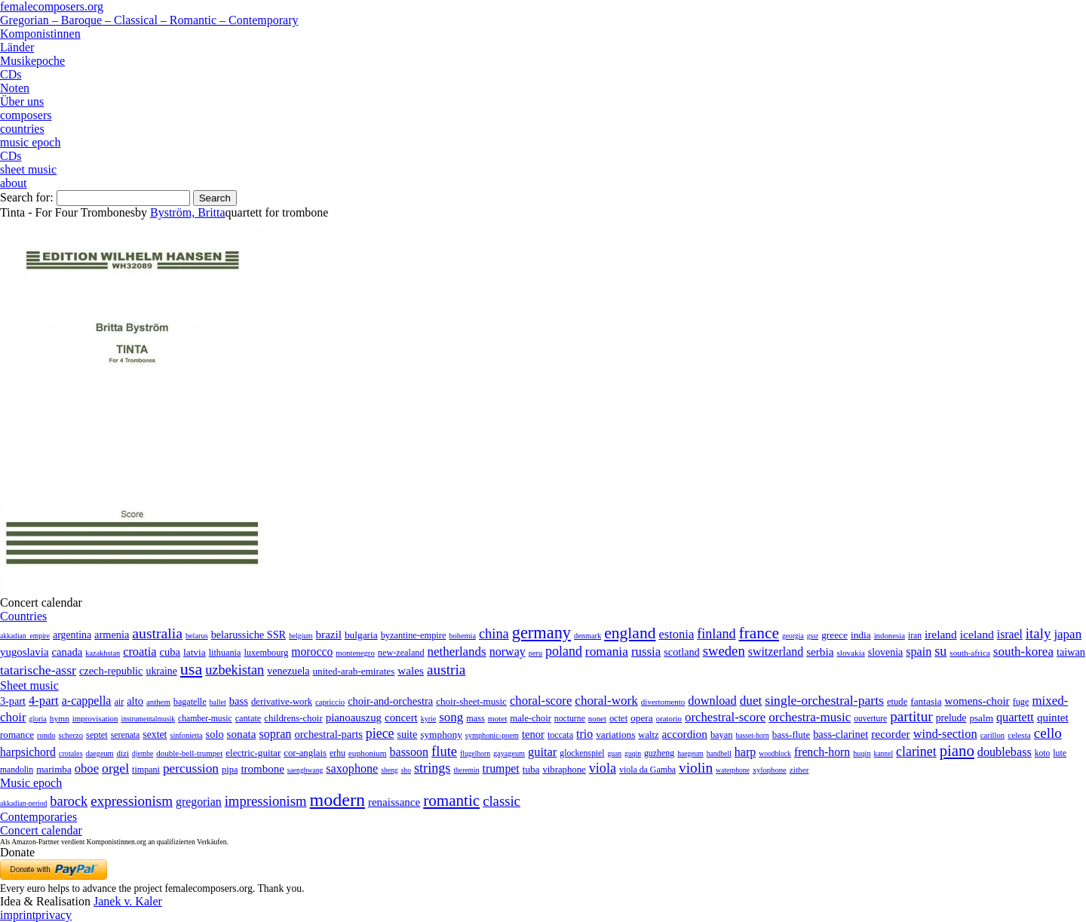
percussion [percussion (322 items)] (191, 768)
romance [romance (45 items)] (17, 734)
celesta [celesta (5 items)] (1019, 734)
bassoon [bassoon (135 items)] (409, 751)
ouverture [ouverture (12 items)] (870, 718)
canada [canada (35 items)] (67, 652)
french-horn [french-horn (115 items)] (822, 751)
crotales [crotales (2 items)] (71, 753)
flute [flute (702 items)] (444, 751)
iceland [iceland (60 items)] (977, 634)
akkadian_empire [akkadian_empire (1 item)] (25, 636)
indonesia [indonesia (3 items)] (889, 635)
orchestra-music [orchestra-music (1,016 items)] (809, 717)
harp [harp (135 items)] (745, 751)
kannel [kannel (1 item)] (884, 753)
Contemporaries (38, 816)
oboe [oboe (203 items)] (87, 768)
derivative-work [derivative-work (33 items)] (281, 701)
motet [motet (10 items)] (498, 718)
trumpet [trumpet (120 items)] (501, 768)
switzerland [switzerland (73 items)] (775, 651)
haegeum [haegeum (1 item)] (690, 753)
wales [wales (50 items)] (410, 670)
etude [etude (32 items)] (897, 701)
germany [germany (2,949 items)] (541, 632)
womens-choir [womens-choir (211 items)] (977, 701)
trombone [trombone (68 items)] (262, 769)
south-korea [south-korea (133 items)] (1023, 651)
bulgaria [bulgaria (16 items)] (361, 635)
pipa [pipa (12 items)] (230, 769)
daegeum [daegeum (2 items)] (100, 753)
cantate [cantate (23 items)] (248, 718)
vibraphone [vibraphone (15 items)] (563, 769)
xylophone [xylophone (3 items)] (770, 770)
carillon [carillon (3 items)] (992, 735)
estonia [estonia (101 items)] (676, 634)
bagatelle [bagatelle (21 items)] (190, 701)
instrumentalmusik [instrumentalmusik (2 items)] (148, 719)
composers (25, 115)
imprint (17, 914)
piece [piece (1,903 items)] (380, 733)
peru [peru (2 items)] (535, 653)
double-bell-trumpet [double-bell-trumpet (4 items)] (189, 753)
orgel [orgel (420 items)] (115, 768)
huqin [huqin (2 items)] (861, 753)
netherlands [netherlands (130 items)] (457, 651)
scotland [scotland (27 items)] (681, 652)
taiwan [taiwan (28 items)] (1071, 652)
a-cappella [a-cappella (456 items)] (87, 700)
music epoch (30, 142)
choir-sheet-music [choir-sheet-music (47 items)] (471, 701)
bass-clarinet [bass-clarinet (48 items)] (840, 734)
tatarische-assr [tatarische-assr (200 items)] (38, 670)
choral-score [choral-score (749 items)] (541, 700)
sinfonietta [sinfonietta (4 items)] (186, 735)
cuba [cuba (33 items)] (170, 652)
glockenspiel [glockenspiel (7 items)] (582, 753)
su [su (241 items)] (940, 651)
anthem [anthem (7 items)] (158, 701)
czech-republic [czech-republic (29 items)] (111, 671)
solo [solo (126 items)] (215, 734)
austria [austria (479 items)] (446, 670)
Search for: (27, 197)
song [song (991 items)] (451, 717)
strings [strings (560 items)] (432, 768)
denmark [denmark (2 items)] (587, 636)
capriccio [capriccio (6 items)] (330, 701)
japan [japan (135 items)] (1067, 634)
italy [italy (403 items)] (1038, 633)
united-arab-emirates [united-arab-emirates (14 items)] (354, 671)
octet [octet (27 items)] (618, 718)
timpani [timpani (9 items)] (146, 769)
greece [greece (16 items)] (834, 635)
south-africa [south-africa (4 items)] (969, 652)
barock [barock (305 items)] (68, 801)
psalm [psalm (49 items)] (981, 718)
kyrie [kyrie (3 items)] (428, 719)
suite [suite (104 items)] (407, 734)
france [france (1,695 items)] (759, 633)
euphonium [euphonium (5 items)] (367, 753)
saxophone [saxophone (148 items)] (352, 768)
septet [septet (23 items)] (97, 735)
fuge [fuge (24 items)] (1021, 701)
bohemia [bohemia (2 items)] (462, 636)
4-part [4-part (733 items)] (44, 700)
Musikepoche (32, 60)
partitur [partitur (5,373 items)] (911, 716)
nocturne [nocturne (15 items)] (569, 719)
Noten (14, 87)
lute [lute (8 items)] (1059, 753)
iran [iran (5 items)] (915, 635)
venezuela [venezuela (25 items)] (288, 671)
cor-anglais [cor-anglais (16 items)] (305, 753)
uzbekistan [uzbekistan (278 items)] (234, 670)
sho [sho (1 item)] (406, 770)
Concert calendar (41, 830)
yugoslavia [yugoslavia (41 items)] (24, 652)
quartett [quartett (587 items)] (1015, 717)
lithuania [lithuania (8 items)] (225, 652)
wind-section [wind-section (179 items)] (945, 734)
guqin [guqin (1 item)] (632, 753)
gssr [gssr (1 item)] (812, 636)
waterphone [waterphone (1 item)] (733, 770)
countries (22, 128)
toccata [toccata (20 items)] (560, 735)
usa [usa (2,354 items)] (191, 668)
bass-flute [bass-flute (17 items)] (791, 734)
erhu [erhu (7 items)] (337, 753)
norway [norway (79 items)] (507, 651)
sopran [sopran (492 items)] (275, 733)
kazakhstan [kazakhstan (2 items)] (102, 653)
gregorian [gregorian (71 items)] (199, 801)
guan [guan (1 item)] (614, 753)
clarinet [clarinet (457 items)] (916, 751)
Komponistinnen (40, 33)
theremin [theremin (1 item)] (466, 770)
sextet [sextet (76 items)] (155, 734)
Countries (23, 616)
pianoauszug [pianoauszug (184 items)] (354, 717)
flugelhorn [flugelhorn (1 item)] (475, 753)
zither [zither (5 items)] (799, 769)
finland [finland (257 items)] (716, 633)
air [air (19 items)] (119, 701)
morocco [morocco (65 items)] (312, 651)
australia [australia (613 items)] (157, 633)
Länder (17, 47)
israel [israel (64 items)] (1010, 634)
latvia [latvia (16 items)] (194, 652)
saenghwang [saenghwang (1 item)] (305, 770)
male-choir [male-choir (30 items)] (530, 718)
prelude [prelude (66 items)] (951, 718)
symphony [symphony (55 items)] (441, 734)
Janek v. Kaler (128, 901)
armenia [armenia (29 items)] (111, 634)
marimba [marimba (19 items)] (54, 769)
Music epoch (31, 782)
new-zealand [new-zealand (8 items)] (401, 652)
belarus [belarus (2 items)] (197, 636)
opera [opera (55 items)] (641, 718)
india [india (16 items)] (861, 635)
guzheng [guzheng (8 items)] (659, 753)
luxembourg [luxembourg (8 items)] (266, 652)
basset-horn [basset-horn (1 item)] (752, 735)
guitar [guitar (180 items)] (542, 752)
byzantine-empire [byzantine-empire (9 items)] (413, 635)
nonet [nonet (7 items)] (597, 718)
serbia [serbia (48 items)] (819, 651)
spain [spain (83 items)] (918, 651)
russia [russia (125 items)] (646, 651)
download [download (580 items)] (712, 700)
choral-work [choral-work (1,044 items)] (606, 700)
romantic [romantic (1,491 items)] (451, 800)
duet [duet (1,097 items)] (751, 700)
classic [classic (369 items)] (501, 801)
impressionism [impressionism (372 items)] (266, 801)
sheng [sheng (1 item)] (389, 770)
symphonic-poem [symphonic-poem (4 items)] (492, 735)
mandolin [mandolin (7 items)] (16, 770)
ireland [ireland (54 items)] (941, 634)
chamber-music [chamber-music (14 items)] (205, 719)
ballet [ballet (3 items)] (218, 702)
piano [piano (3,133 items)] (957, 750)
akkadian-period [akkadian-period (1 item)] (23, 803)
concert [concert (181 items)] (401, 717)
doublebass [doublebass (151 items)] (1004, 751)
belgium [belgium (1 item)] (300, 636)
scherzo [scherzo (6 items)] (70, 734)
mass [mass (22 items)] (475, 718)
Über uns (22, 101)
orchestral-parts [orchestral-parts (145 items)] (328, 734)
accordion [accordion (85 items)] (684, 733)
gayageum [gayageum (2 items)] (509, 753)
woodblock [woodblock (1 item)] (775, 753)
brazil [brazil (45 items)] (329, 634)
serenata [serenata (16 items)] (125, 735)
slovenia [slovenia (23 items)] (885, 652)
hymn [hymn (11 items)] (59, 718)
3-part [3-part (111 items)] (13, 701)
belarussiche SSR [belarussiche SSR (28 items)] (248, 634)
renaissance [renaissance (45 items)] (394, 802)
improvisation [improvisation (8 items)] (95, 718)
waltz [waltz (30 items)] (648, 735)
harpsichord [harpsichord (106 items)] (28, 751)
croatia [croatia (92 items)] (139, 651)
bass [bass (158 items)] (238, 701)
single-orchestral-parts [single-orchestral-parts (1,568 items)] (824, 700)
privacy (53, 914)
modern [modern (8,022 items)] (337, 800)
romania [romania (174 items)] (606, 651)
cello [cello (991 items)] (1048, 733)
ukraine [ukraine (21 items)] (161, 671)
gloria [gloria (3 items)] (38, 719)
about (13, 183)
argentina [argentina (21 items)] (72, 635)
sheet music (28, 169)
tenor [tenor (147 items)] (533, 734)
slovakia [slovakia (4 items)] (850, 652)
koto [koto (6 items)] (1042, 753)
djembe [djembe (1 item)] (142, 753)
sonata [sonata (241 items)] (241, 733)
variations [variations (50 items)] (615, 734)
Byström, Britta (187, 212)
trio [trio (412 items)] (584, 733)
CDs (10, 74)
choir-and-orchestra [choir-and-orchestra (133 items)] (390, 701)
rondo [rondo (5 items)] (46, 735)
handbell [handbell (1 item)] (719, 753)
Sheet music (29, 685)
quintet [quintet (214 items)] (1053, 717)
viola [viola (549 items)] (602, 768)
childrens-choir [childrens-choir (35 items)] (293, 718)
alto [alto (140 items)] (135, 701)
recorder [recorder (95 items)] (890, 733)
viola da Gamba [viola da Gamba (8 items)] (647, 769)
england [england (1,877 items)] (629, 633)
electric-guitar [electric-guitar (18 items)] (253, 752)
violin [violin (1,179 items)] (696, 768)
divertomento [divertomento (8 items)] (663, 701)
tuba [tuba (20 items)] (531, 769)
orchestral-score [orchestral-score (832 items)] (725, 717)
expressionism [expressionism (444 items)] (131, 801)
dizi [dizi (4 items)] (123, 753)
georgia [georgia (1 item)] (793, 636)
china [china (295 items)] (494, 633)
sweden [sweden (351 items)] (724, 651)
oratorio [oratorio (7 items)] (669, 718)
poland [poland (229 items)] (563, 651)
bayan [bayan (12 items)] (721, 735)
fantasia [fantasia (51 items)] (925, 701)
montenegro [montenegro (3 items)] (355, 652)
